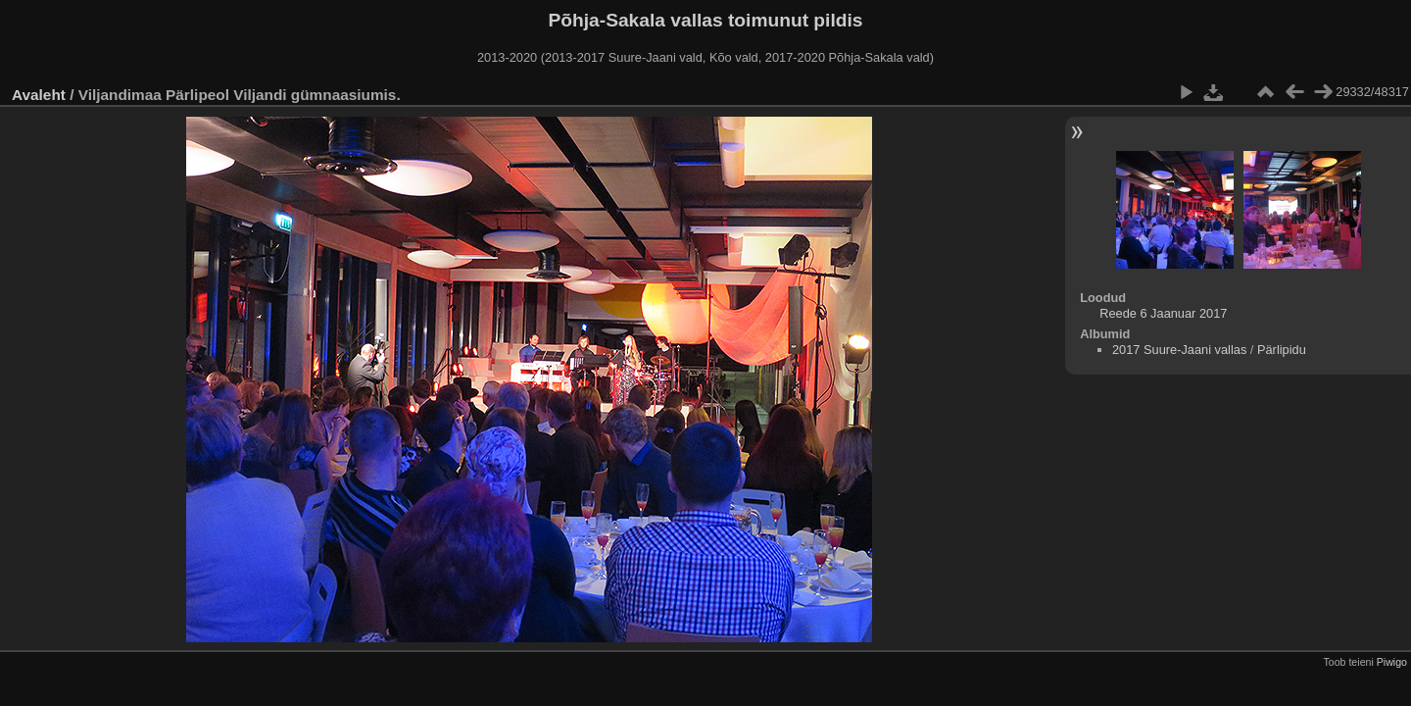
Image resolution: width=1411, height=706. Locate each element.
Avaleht (39, 94)
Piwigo (1392, 662)
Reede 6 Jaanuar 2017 (1163, 313)
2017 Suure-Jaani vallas (1179, 349)
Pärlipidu (1281, 349)
